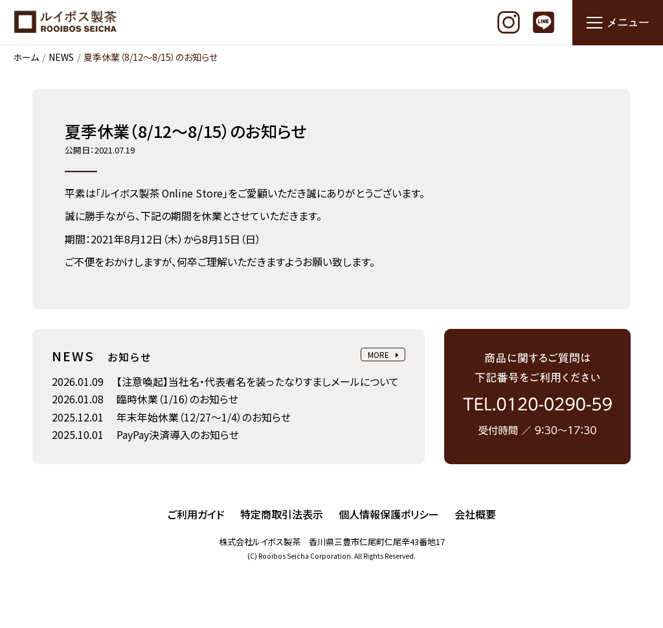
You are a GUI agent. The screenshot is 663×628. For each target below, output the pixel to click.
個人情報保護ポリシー (389, 514)
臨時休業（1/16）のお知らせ (177, 400)
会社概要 (475, 514)
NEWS (61, 57)
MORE (382, 355)
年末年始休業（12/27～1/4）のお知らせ (204, 417)
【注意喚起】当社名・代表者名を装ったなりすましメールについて (258, 382)
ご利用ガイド (196, 514)
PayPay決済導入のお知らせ (178, 435)
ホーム (26, 57)
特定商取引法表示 (281, 514)
